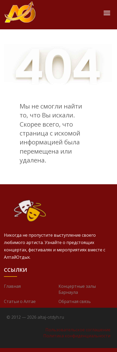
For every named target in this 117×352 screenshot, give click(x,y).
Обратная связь (74, 301)
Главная (12, 286)
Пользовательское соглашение (77, 330)
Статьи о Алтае (20, 301)
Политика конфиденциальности (76, 336)
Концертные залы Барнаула (77, 289)
